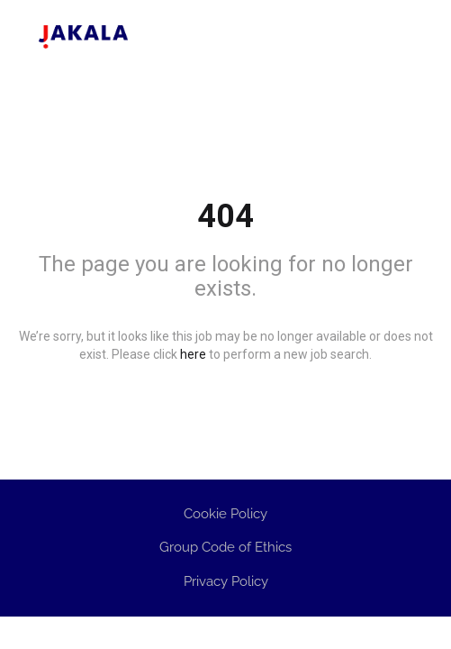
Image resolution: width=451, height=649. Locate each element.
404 (225, 216)
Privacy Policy (226, 581)
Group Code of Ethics (225, 547)
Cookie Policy (225, 514)
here (193, 354)
